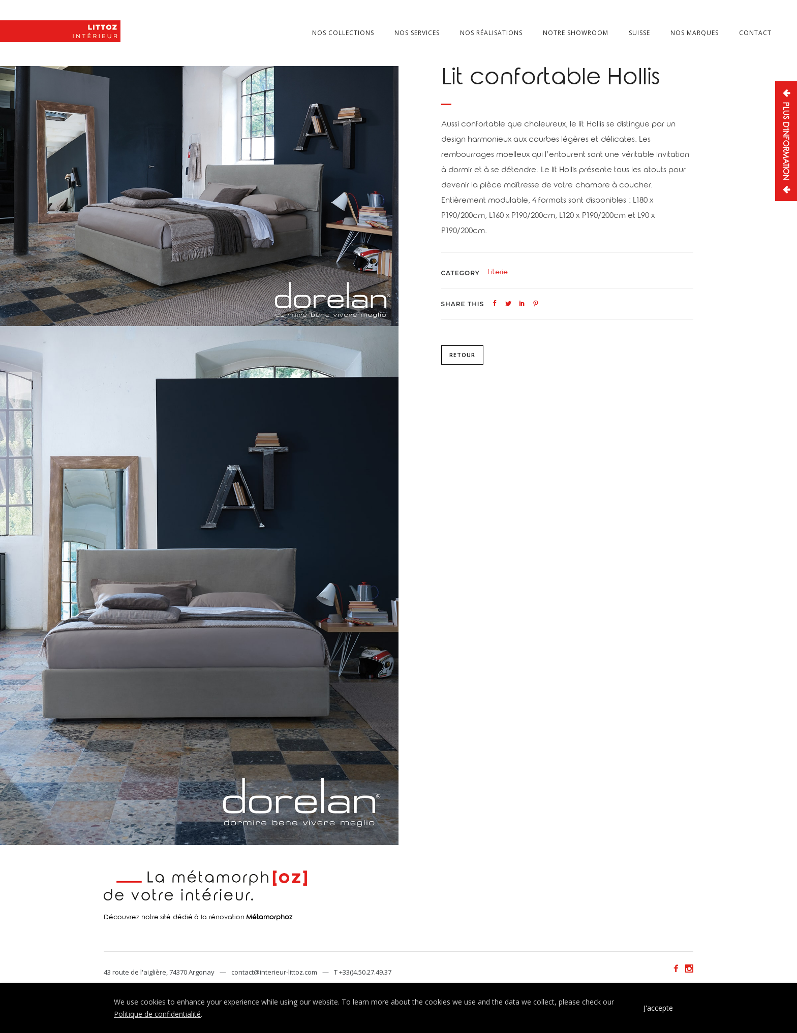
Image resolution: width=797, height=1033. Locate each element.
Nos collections (343, 32)
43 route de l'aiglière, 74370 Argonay (159, 972)
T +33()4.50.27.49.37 (362, 972)
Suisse (639, 32)
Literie (497, 273)
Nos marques (694, 32)
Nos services (417, 32)
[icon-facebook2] (678, 968)
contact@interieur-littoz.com (274, 972)
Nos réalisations (491, 32)
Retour (462, 355)
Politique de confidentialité (157, 1014)
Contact (755, 32)
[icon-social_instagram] (689, 968)
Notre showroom (575, 32)
